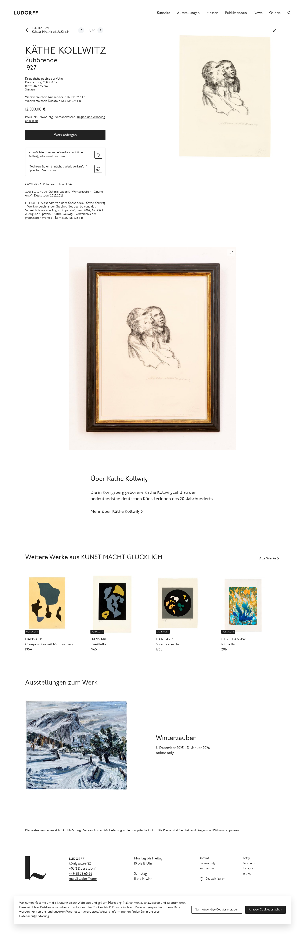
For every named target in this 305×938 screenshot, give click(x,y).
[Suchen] (289, 13)
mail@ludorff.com (83, 879)
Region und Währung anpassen (218, 830)
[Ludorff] (26, 13)
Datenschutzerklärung (34, 916)
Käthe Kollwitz (66, 51)
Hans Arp (33, 639)
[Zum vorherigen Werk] (81, 30)
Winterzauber (176, 738)
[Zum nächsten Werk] (100, 30)
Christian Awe (234, 639)
